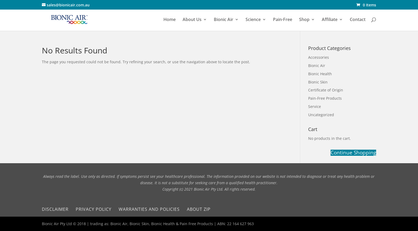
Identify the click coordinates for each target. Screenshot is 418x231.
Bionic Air (223, 20)
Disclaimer (55, 209)
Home (169, 20)
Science (253, 20)
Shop (304, 20)
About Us (192, 20)
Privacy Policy (93, 209)
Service (314, 106)
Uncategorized (321, 114)
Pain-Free (282, 20)
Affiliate (329, 20)
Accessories (318, 57)
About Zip (199, 209)
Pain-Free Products (325, 98)
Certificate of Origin (325, 90)
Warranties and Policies (149, 209)
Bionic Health (320, 73)
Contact (357, 20)
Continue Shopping (353, 153)
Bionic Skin (318, 82)
